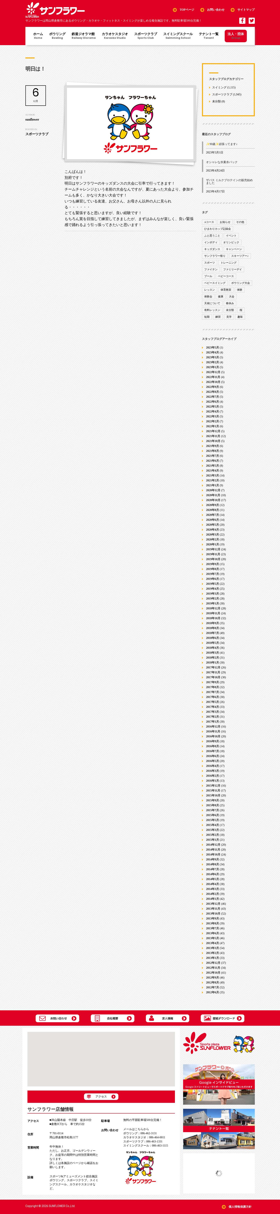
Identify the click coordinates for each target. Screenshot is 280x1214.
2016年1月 (212, 780)
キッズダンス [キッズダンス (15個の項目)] (212, 249)
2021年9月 (212, 446)
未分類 (216, 101)
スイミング (219, 87)
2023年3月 (212, 357)
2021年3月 (212, 475)
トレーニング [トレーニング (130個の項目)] (229, 262)
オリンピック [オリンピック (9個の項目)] (231, 242)
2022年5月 (212, 406)
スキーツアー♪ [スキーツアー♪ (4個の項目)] (240, 255)
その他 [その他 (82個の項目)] (240, 222)
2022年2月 (212, 421)
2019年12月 (213, 549)
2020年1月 (212, 544)
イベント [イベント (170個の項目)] (231, 235)
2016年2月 (212, 775)
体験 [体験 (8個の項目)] (239, 289)
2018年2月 (212, 657)
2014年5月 (212, 879)
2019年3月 (212, 593)
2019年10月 (213, 559)
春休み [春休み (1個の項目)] (230, 303)
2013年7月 (212, 928)
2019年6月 (212, 578)
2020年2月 (212, 539)
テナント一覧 (209, 36)
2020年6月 (212, 519)
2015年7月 (212, 810)
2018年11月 (213, 613)
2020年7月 (212, 514)
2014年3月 (212, 889)
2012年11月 (213, 967)
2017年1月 (212, 721)
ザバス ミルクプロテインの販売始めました (229, 182)
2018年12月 (213, 608)
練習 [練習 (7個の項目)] (218, 316)
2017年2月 (212, 716)
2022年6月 (212, 401)
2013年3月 (212, 948)
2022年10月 (213, 382)
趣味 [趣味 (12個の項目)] (240, 316)
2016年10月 (213, 736)
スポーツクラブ (145, 36)
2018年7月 (212, 633)
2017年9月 (212, 682)
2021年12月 (213, 431)
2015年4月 (212, 825)
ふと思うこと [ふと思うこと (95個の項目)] (212, 235)
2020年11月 (213, 495)
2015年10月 (213, 795)
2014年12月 (213, 844)
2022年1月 (212, 426)
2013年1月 (212, 957)
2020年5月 (212, 524)
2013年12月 (213, 903)
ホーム (38, 36)
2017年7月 (212, 692)
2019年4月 (212, 588)
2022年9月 (212, 386)
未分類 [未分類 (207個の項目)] (230, 310)
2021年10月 (213, 441)
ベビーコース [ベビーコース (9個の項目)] (226, 276)
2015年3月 (212, 829)
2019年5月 (212, 583)
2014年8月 (212, 864)
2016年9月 (212, 741)
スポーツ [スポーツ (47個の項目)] (209, 262)
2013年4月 (212, 943)
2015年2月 (212, 834)
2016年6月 (212, 756)
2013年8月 (212, 923)
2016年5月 (212, 761)
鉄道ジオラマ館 (84, 36)
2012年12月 (213, 962)
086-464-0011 (144, 1137)
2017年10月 (213, 677)
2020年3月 (212, 534)
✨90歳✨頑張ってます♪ (221, 144)
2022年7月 (212, 396)
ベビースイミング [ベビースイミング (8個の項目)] (215, 282)
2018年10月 (213, 618)
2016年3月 (212, 770)
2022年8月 (212, 391)
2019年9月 (212, 564)
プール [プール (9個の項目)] (208, 276)
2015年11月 (213, 790)
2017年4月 (212, 706)
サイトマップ (246, 9)
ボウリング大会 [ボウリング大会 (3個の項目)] (240, 282)
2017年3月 (212, 711)
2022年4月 (212, 411)
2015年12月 (213, 785)
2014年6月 (212, 874)
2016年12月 (213, 726)
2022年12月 (213, 372)
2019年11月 (213, 554)
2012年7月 (212, 987)
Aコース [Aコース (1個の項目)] (209, 222)
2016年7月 (212, 751)
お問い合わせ (215, 9)
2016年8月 (212, 746)
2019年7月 (212, 574)
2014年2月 (212, 893)
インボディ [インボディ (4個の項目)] (211, 242)
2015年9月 (212, 800)
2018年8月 (212, 628)
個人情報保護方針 (240, 1206)
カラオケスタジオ (115, 36)
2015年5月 (212, 820)
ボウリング (57, 36)
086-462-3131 (140, 1133)
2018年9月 (212, 623)
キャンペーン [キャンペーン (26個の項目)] (234, 249)
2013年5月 (212, 938)
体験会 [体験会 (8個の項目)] (208, 296)
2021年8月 (212, 450)
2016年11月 (213, 731)
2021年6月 (212, 460)
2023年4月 (212, 352)
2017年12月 (213, 667)
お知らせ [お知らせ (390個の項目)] (225, 222)
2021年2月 (212, 480)
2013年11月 (213, 908)
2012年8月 (212, 982)
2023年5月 (212, 347)
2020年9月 (212, 505)
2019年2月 (212, 598)
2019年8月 (212, 569)
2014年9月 (212, 859)
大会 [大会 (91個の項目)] (231, 296)
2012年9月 (212, 977)
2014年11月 (213, 849)
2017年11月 (213, 672)
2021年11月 (213, 436)
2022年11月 (213, 377)
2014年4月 (212, 884)
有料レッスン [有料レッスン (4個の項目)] (212, 310)
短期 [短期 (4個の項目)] (207, 316)
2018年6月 (212, 638)
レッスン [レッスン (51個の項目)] (209, 289)
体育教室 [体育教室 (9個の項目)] (226, 289)
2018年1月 (212, 662)
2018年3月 (212, 652)
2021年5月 (212, 465)
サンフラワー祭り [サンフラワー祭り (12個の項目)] (215, 255)
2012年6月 (212, 992)
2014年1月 (212, 898)
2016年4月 (212, 765)
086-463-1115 (145, 1145)
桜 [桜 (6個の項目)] (241, 310)
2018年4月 (212, 647)
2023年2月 (212, 362)
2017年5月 (212, 702)
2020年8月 (212, 510)
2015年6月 (212, 815)
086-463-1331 (142, 1141)
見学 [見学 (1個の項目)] (229, 316)
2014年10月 (213, 854)
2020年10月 (213, 500)
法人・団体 (236, 36)
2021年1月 (212, 485)
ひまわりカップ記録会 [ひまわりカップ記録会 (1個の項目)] (217, 228)
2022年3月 (212, 416)
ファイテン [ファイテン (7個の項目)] (211, 269)
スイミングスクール (178, 36)
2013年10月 (213, 913)
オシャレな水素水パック (222, 162)
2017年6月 (212, 697)
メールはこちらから (136, 1129)
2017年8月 (212, 687)
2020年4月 (212, 529)
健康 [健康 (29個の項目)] (220, 296)
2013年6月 (212, 933)
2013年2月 (212, 953)
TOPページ (187, 9)
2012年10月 (213, 972)
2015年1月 (212, 839)
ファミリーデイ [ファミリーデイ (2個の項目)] (232, 269)
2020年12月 (213, 490)
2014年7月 (212, 869)
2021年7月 (212, 455)
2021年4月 (212, 470)
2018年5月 (212, 642)
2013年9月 (212, 918)
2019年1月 (212, 603)
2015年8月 (212, 805)
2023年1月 (212, 367)
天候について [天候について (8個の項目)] (212, 303)
